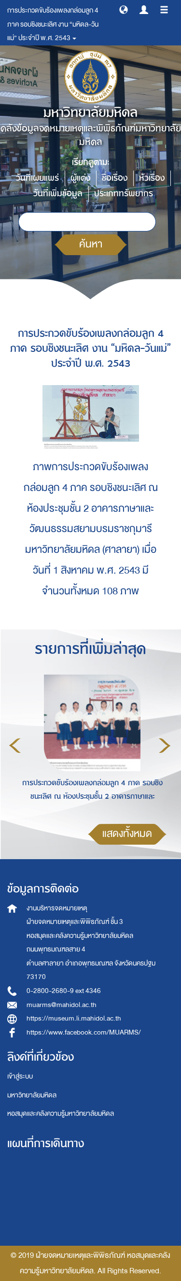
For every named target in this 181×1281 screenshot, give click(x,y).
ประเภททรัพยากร (123, 193)
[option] (90, 744)
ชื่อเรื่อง (114, 178)
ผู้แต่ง (80, 178)
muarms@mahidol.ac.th (62, 1005)
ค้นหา (90, 244)
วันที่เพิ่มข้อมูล (58, 193)
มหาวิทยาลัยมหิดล (31, 1095)
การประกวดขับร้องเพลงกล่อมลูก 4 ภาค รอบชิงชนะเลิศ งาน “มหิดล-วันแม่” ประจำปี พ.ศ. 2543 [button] (52, 24)
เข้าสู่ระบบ (20, 1076)
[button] (123, 9)
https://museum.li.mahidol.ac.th (74, 1018)
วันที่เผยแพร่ (37, 178)
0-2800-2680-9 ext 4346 (64, 991)
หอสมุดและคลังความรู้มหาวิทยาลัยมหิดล (60, 1114)
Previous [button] (15, 745)
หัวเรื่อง (152, 178)
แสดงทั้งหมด (127, 834)
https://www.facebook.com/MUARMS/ (84, 1032)
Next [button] (164, 745)
